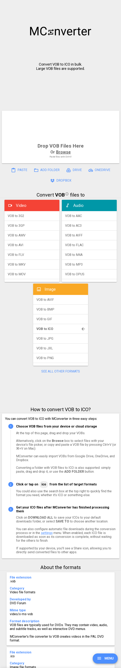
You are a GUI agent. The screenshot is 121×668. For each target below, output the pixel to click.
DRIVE (74, 170)
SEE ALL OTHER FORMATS (60, 371)
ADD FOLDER (47, 170)
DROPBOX (60, 180)
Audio (78, 205)
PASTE (19, 170)
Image (50, 289)
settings (47, 533)
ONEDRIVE (99, 170)
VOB (60, 195)
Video (21, 205)
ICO (43, 484)
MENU (105, 658)
